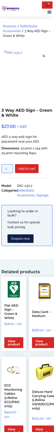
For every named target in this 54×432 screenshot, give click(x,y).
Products (9, 26)
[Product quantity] (7, 168)
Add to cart (26, 168)
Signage (42, 195)
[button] (49, 12)
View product (14, 342)
